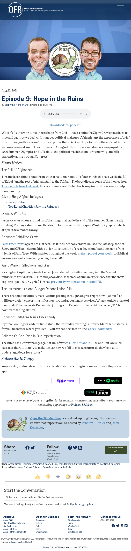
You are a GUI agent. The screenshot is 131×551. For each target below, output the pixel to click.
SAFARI (29, 542)
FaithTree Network (79, 517)
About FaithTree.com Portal (14, 532)
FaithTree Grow (12, 244)
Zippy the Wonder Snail (17, 104)
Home (20, 467)
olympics (37, 464)
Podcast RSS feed (82, 405)
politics (104, 464)
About (7, 520)
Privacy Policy (48, 547)
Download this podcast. (65, 125)
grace (117, 464)
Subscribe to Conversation (21, 497)
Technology (40, 520)
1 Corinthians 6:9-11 (82, 343)
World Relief (17, 202)
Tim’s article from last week (20, 186)
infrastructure (91, 464)
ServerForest (16, 542)
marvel (78, 464)
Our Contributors (10, 526)
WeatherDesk (73, 526)
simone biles (50, 464)
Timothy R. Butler (93, 423)
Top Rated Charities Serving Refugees (33, 206)
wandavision (65, 464)
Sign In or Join (74, 520)
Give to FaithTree (75, 532)
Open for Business (47, 517)
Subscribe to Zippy (18, 359)
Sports (38, 529)
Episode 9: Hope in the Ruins (42, 99)
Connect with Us (110, 517)
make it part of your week (95, 253)
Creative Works (42, 532)
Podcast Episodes (33, 467)
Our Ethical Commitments (14, 523)
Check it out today (100, 329)
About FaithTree (10, 529)
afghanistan (14, 464)
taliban (27, 464)
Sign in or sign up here (81, 504)
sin (111, 464)
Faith (38, 526)
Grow (70, 529)
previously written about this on (76, 282)
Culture (39, 523)
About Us (8, 517)
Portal (70, 523)
